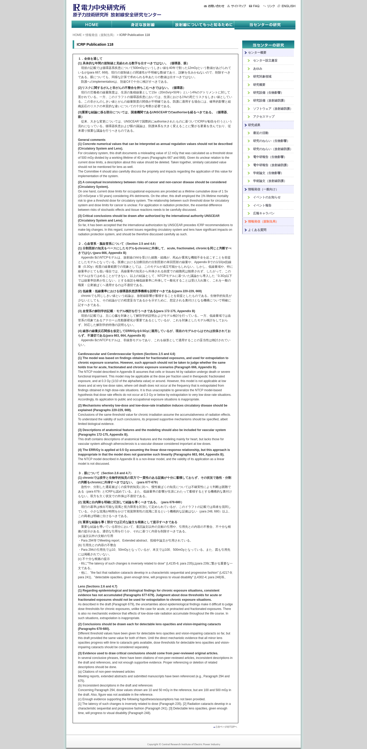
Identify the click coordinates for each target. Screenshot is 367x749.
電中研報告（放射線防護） (271, 165)
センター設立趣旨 (265, 60)
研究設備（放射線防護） (270, 100)
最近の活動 (260, 133)
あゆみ (257, 68)
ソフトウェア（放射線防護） (273, 108)
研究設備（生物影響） (268, 92)
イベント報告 (262, 205)
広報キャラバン (263, 213)
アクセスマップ (263, 116)
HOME (77, 35)
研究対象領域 (262, 76)
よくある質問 (257, 230)
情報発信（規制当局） (100, 35)
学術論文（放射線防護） (270, 181)
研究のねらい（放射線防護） (273, 149)
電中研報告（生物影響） (270, 157)
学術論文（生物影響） (268, 173)
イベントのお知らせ (267, 197)
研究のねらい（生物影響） (271, 141)
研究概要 (259, 85)
